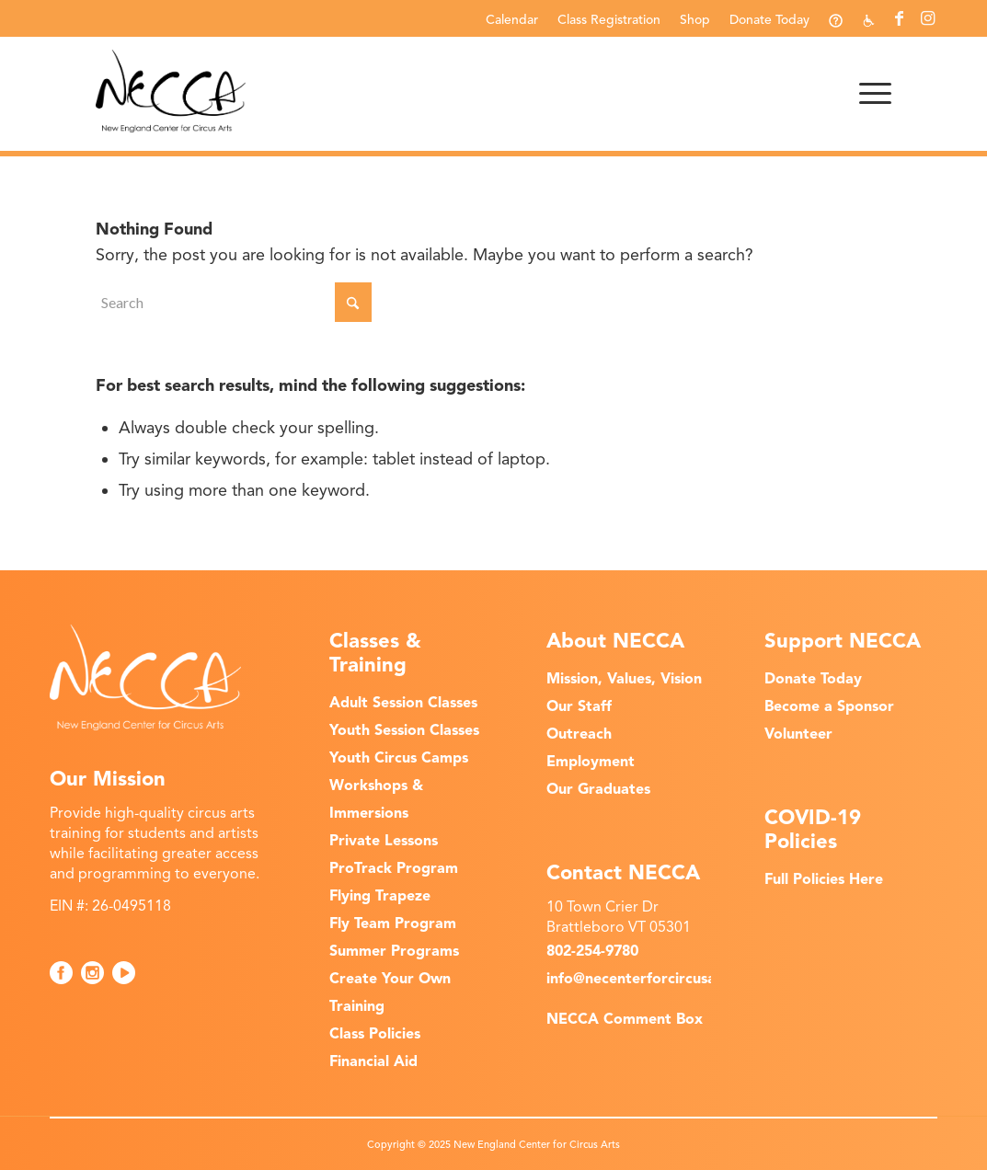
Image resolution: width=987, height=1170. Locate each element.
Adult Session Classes (403, 703)
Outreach (579, 734)
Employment (590, 761)
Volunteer (798, 734)
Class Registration (608, 20)
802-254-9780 (592, 951)
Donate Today (769, 20)
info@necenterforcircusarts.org (655, 978)
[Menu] (869, 91)
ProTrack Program (393, 868)
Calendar (512, 20)
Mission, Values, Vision (624, 679)
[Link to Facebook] (899, 18)
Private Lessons (383, 841)
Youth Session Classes (404, 730)
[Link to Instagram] (927, 18)
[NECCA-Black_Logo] (171, 91)
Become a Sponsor (829, 706)
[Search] (234, 302)
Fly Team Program (392, 923)
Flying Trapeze (379, 896)
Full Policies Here (823, 879)
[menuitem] (512, 19)
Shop (695, 20)
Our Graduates (598, 789)
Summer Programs (394, 951)
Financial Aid (373, 1061)
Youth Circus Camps (398, 758)
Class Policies (374, 1034)
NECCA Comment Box (624, 1019)
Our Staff (579, 706)
